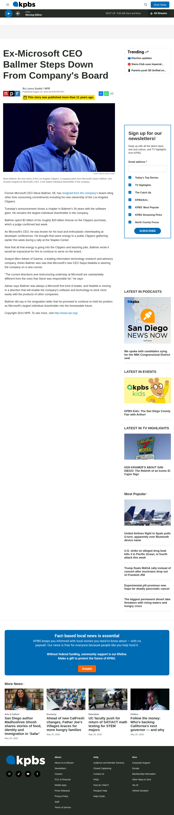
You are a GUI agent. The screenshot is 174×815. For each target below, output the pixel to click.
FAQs (96, 779)
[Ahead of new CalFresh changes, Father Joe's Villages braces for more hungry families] (66, 699)
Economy (51, 714)
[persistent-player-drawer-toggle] (158, 15)
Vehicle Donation (140, 790)
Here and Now (133, 15)
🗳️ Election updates (140, 58)
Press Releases (62, 790)
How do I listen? (101, 785)
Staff (57, 802)
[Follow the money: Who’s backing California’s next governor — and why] (149, 699)
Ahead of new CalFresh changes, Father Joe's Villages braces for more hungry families (65, 724)
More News (15, 684)
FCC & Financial (63, 779)
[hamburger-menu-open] (8, 5)
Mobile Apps (60, 785)
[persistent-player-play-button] (8, 15)
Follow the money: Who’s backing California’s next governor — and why (147, 724)
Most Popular (136, 494)
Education (94, 714)
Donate (87, 669)
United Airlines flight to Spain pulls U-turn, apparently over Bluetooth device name (147, 537)
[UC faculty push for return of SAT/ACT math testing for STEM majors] (108, 699)
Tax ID (135, 785)
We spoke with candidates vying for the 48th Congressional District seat (147, 355)
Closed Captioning (102, 768)
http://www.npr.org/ (66, 313)
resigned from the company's (80, 193)
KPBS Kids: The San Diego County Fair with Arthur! (147, 413)
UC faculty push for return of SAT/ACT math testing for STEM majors (108, 724)
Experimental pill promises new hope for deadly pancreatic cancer (147, 587)
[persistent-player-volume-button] (18, 15)
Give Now (160, 5)
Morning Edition (33, 16)
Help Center (99, 796)
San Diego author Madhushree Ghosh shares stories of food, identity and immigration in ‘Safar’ (23, 726)
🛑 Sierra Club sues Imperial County (145, 66)
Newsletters (60, 768)
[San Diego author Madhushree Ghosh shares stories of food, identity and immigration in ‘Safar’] (24, 699)
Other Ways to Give (141, 779)
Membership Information (144, 774)
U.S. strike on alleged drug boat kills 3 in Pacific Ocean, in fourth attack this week (145, 554)
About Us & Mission (64, 763)
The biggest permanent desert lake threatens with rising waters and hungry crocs (147, 603)
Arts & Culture (12, 714)
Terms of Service (63, 807)
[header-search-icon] (146, 4)
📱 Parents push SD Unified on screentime (146, 72)
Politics (134, 714)
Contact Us (98, 774)
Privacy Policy (61, 796)
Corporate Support (141, 763)
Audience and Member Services (108, 763)
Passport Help (100, 790)
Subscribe (147, 230)
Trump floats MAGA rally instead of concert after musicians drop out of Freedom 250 (147, 571)
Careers (58, 774)
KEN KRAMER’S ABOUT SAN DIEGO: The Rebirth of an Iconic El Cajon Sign (147, 471)
